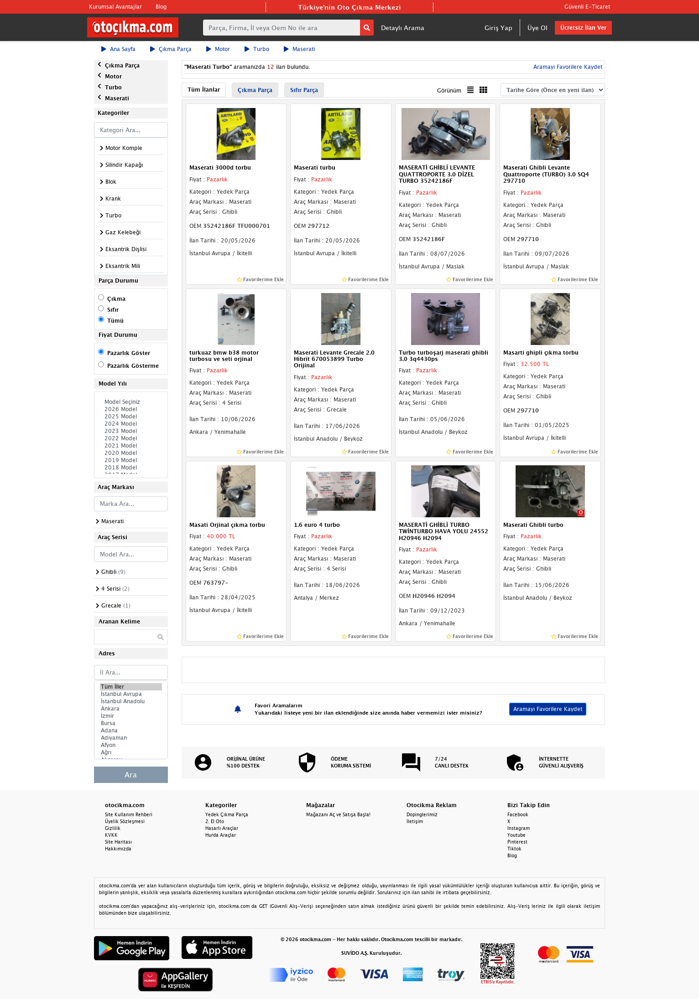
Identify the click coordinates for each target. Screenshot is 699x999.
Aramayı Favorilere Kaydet (567, 66)
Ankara (131, 708)
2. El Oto (214, 821)
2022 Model (131, 438)
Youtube (516, 835)
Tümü (115, 320)
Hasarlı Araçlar (221, 828)
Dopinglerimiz (422, 814)
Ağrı (131, 752)
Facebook (517, 814)
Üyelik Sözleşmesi (125, 821)
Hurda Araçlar (220, 835)
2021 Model (131, 445)
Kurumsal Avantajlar (115, 6)
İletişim (415, 821)
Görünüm (449, 90)
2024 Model (131, 423)
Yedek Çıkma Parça (226, 814)
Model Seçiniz (131, 402)
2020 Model (131, 453)
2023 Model (131, 431)
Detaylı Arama (402, 27)
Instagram (518, 828)
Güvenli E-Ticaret (587, 6)
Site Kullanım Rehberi (128, 814)
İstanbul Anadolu (131, 701)
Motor (218, 49)
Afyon (131, 745)
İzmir (131, 716)
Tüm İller (131, 686)
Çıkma (116, 298)
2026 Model (131, 409)
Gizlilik (112, 828)
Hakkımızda (118, 848)
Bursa (131, 723)
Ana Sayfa (118, 49)
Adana (131, 730)
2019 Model (131, 460)
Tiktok (514, 848)
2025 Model (131, 416)
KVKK (111, 835)
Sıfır (113, 309)
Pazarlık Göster (128, 353)
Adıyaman (131, 738)
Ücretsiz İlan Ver (583, 27)
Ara (131, 775)
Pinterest (517, 842)
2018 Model (131, 467)
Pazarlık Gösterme (133, 365)
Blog (161, 6)
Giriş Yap (498, 27)
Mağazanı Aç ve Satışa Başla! (338, 814)
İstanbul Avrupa (131, 694)
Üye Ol (537, 27)
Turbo (257, 49)
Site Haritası (118, 842)
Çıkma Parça (171, 49)
